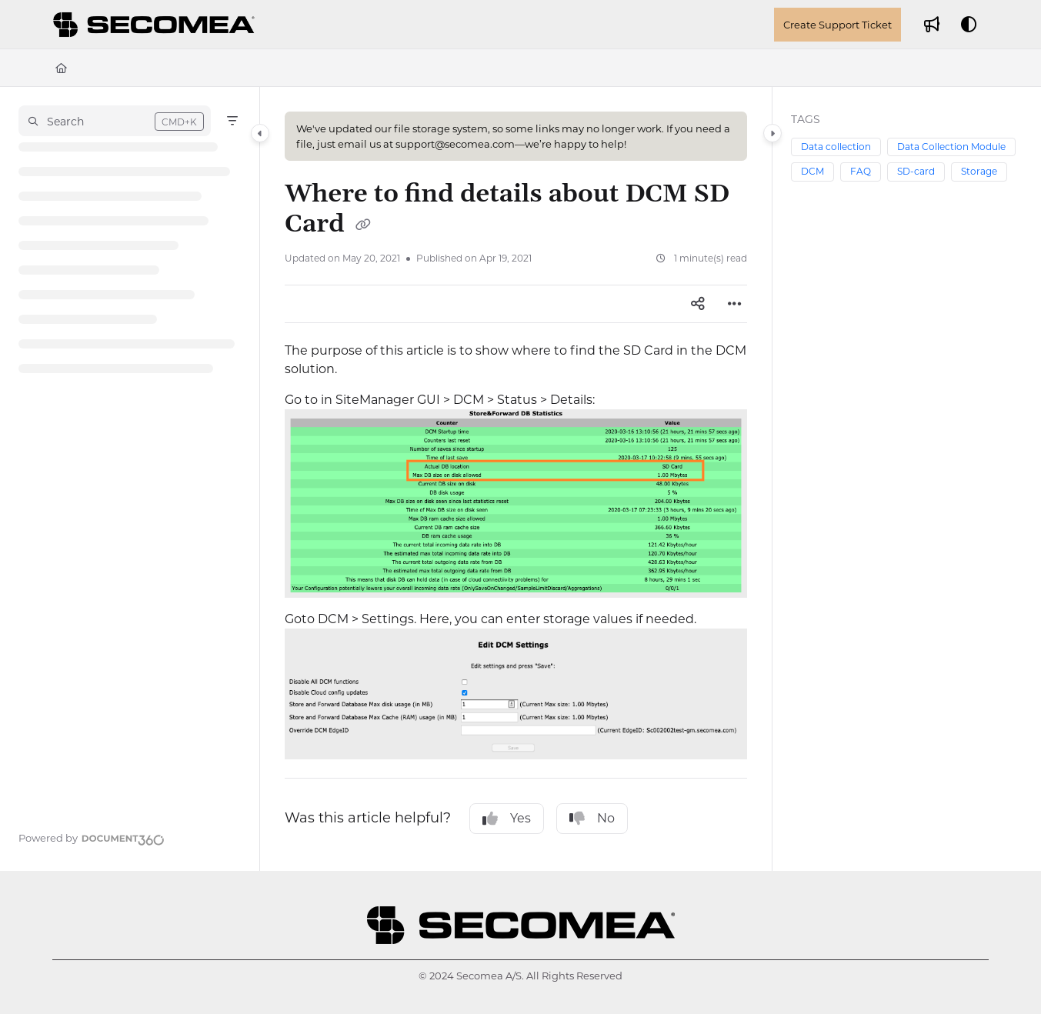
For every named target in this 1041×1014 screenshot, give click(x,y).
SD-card (916, 171)
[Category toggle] (260, 133)
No (592, 818)
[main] (516, 479)
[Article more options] (734, 304)
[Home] (61, 67)
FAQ (860, 171)
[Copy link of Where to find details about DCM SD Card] (363, 225)
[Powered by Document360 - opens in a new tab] (91, 837)
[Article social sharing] (698, 304)
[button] (114, 120)
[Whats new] (931, 24)
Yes (506, 818)
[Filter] (232, 121)
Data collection (836, 146)
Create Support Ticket (837, 24)
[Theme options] (968, 24)
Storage (979, 171)
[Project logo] (156, 25)
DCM (812, 171)
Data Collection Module (951, 146)
